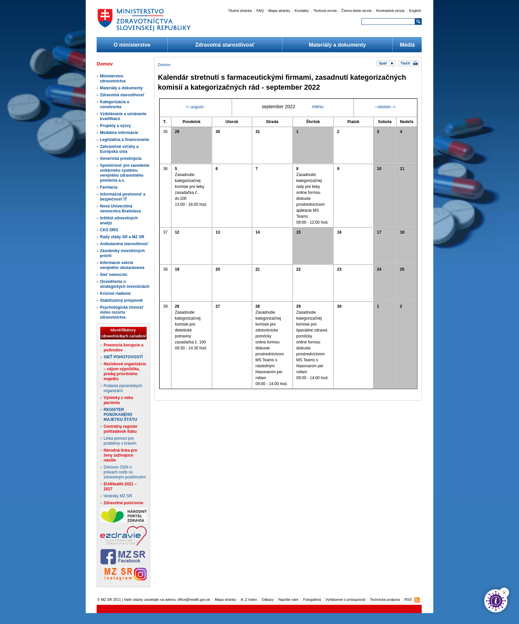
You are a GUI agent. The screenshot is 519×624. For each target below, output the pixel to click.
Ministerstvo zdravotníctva (112, 78)
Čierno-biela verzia (356, 11)
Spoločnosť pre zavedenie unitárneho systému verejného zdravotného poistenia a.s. (125, 173)
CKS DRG (109, 230)
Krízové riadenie (115, 293)
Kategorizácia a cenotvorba (114, 104)
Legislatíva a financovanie (124, 139)
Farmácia (109, 187)
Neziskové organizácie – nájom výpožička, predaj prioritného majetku (125, 371)
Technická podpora (385, 600)
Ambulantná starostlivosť (124, 244)
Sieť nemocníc (113, 274)
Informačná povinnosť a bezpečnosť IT (122, 196)
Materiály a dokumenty (337, 45)
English (415, 11)
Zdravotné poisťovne (123, 503)
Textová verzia (325, 11)
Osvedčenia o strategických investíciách (124, 284)
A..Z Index (249, 600)
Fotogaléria (312, 600)
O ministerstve (132, 45)
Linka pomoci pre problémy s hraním (120, 441)
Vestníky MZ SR (118, 496)
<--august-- (196, 107)
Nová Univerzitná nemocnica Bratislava (120, 208)
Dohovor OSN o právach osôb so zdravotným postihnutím (125, 472)
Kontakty (302, 11)
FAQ (260, 11)
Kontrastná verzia (390, 11)
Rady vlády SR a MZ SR (122, 237)
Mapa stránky (279, 11)
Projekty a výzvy (115, 125)
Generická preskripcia (120, 158)
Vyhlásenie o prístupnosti (345, 600)
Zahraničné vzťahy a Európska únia (119, 149)
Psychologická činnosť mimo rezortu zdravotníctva (122, 312)
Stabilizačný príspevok (121, 300)
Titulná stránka (240, 11)
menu (317, 106)
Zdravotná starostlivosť (225, 45)
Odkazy (267, 600)
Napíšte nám (288, 600)
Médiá (407, 45)
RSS (408, 600)
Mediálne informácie (119, 132)
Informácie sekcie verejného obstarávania (122, 265)
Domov (164, 65)
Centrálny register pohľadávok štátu (121, 429)
